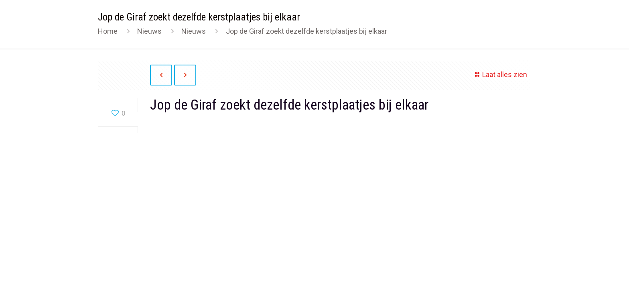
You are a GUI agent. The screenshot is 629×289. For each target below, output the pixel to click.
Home (108, 31)
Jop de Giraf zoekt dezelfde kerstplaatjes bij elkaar (306, 31)
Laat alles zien (499, 74)
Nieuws (149, 31)
